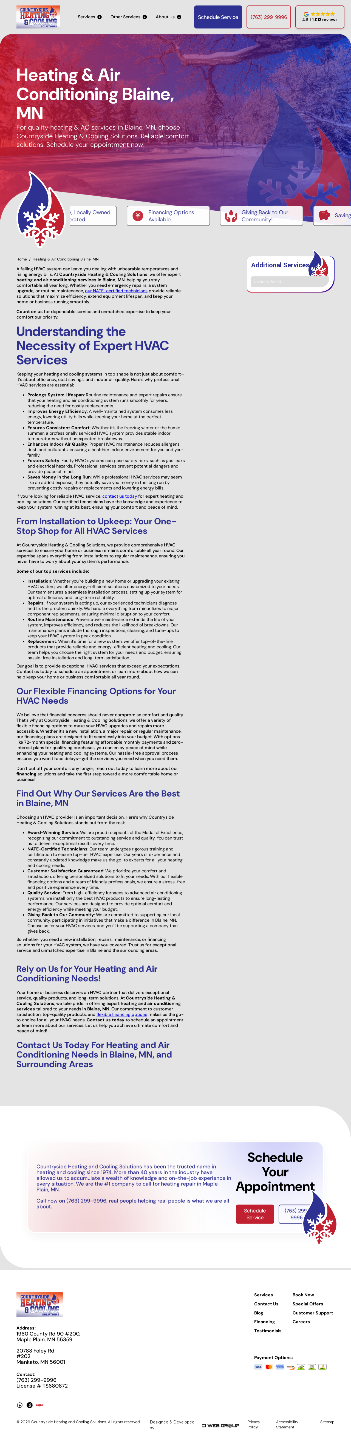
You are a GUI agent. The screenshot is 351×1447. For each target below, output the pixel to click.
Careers (301, 1323)
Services (263, 1296)
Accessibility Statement (287, 1426)
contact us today (119, 498)
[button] (89, 16)
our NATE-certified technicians (116, 292)
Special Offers (308, 1305)
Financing (264, 1323)
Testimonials (268, 1332)
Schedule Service (218, 17)
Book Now (303, 1296)
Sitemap (327, 1423)
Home (21, 260)
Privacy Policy (254, 1426)
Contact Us (266, 1305)
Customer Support (313, 1314)
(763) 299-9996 (268, 17)
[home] (38, 16)
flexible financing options (122, 1016)
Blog (258, 1314)
